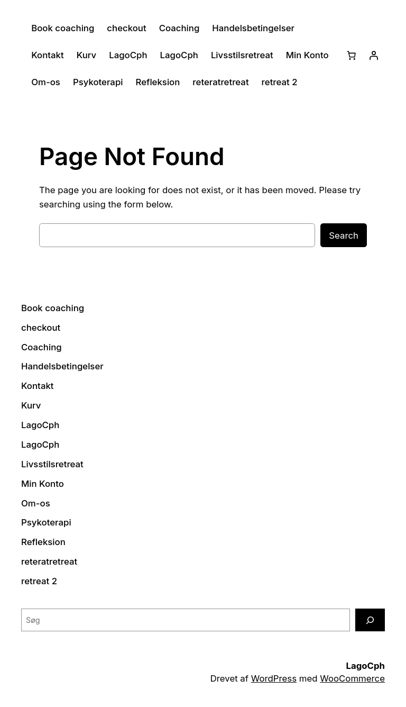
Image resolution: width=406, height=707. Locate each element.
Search (343, 235)
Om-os (45, 82)
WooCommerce (352, 678)
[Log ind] (374, 55)
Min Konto (307, 55)
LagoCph (128, 55)
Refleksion (158, 82)
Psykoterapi (98, 82)
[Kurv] (351, 55)
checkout (126, 28)
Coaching (179, 28)
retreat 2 (280, 82)
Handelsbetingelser (253, 28)
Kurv (86, 55)
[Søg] (370, 620)
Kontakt (47, 55)
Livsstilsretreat (242, 55)
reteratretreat (220, 82)
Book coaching (62, 28)
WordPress (274, 678)
